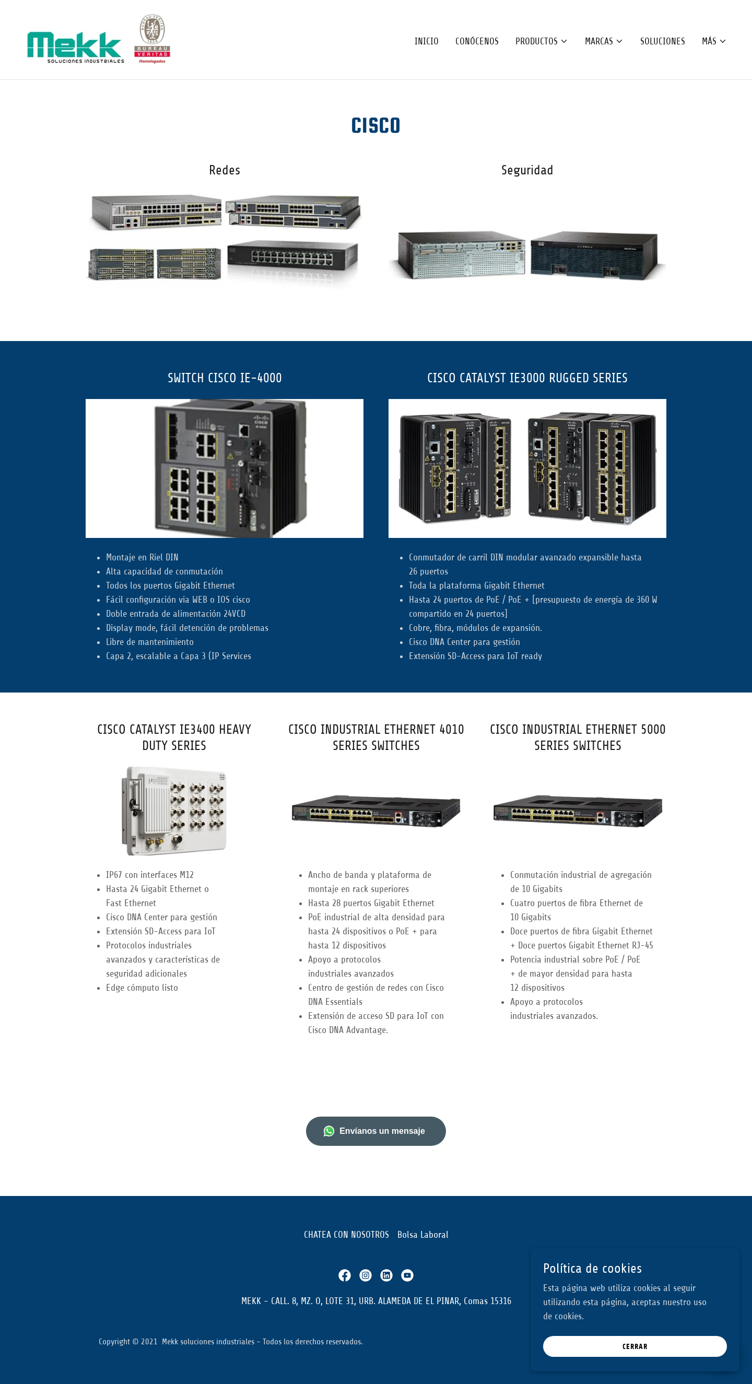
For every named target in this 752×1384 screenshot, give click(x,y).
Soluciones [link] (662, 41)
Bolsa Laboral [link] (423, 1234)
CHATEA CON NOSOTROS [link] (346, 1234)
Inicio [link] (427, 41)
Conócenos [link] (477, 41)
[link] (100, 39)
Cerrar (635, 1346)
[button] (541, 41)
